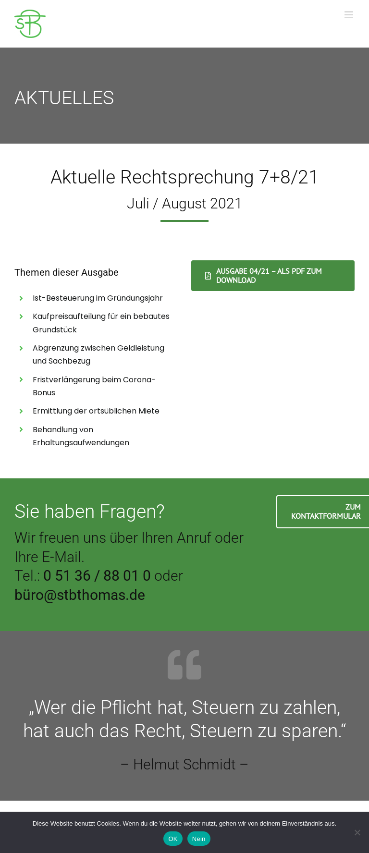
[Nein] (357, 832)
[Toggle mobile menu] (349, 15)
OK (172, 838)
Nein (199, 838)
